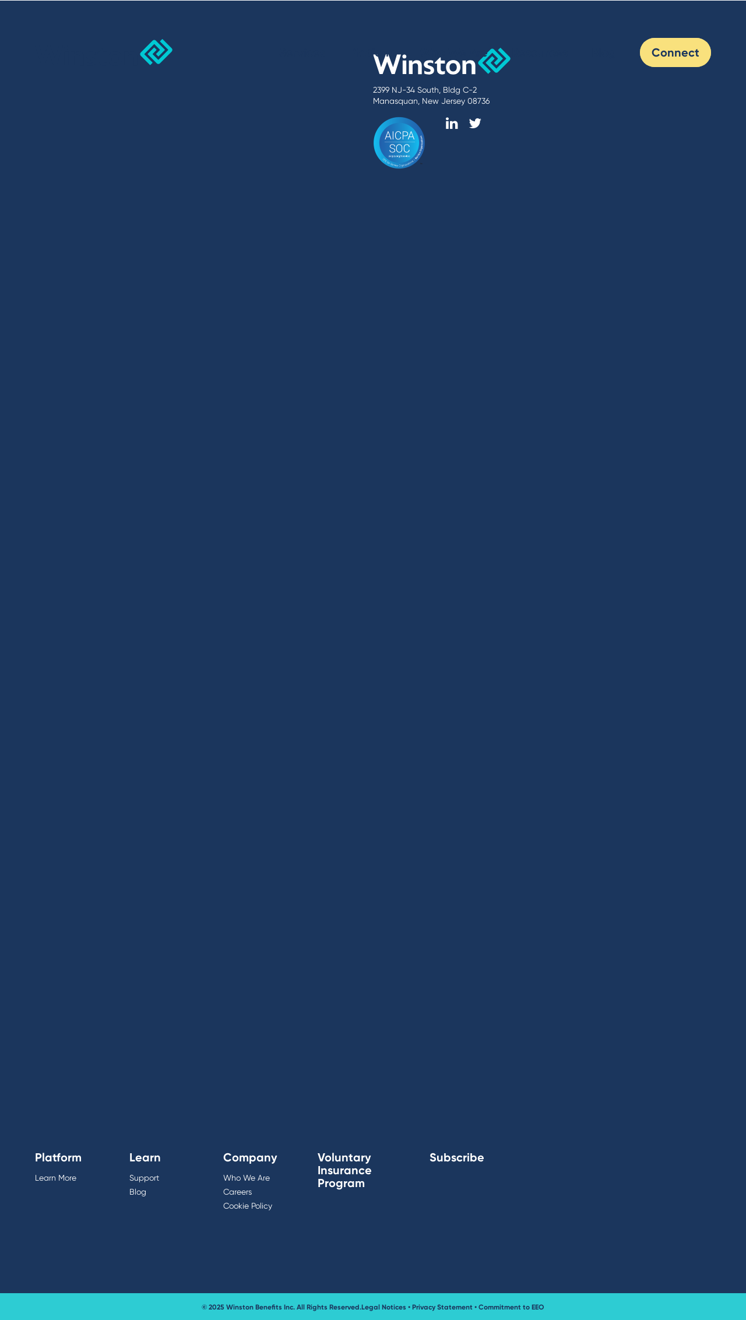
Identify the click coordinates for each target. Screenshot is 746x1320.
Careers (237, 1191)
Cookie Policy (247, 1205)
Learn (145, 1157)
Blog (604, 52)
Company (250, 1157)
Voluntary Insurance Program (345, 1170)
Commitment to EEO (511, 1307)
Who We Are (454, 52)
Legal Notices (383, 1307)
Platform (372, 52)
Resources (540, 52)
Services (302, 52)
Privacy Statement (442, 1307)
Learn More (55, 1177)
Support (144, 1177)
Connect (675, 52)
